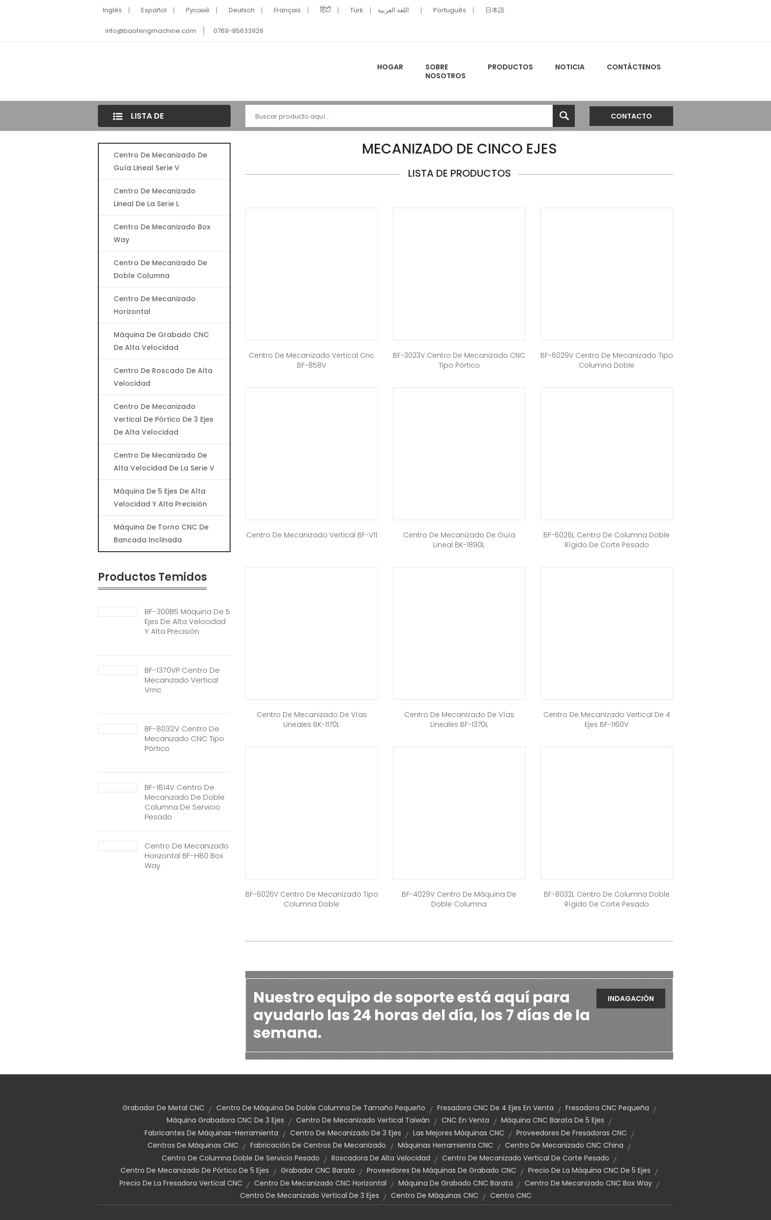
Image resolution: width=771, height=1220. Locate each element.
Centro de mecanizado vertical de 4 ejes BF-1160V (606, 719)
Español (154, 10)
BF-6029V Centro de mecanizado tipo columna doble (606, 360)
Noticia (570, 67)
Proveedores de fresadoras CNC (571, 1133)
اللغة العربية (393, 10)
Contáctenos (634, 67)
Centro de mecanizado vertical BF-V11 (311, 535)
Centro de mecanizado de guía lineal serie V (160, 161)
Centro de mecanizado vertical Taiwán (363, 1120)
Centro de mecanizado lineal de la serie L (155, 197)
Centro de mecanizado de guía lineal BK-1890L (459, 540)
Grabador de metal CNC (163, 1108)
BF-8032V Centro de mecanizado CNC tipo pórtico (184, 738)
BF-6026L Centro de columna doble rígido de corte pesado (606, 540)
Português (449, 10)
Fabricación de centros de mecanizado (318, 1145)
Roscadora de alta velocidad (380, 1158)
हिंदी (325, 10)
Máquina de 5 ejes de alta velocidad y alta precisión (160, 497)
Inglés (112, 10)
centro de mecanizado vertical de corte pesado (525, 1158)
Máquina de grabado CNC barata (455, 1183)
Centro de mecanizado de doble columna (160, 269)
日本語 (494, 10)
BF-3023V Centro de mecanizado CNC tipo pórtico (459, 360)
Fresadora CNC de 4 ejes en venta (495, 1108)
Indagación (631, 998)
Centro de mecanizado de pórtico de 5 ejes (194, 1170)
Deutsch (242, 10)
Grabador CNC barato (318, 1170)
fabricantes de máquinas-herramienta (211, 1133)
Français (287, 10)
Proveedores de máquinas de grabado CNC (441, 1170)
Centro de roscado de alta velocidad (163, 377)
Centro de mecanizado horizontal (155, 305)
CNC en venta (465, 1120)
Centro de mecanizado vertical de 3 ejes (309, 1195)
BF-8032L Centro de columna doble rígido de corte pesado (607, 899)
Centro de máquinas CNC (434, 1195)
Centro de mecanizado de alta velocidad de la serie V (164, 461)
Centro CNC (511, 1195)
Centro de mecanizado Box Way (162, 233)
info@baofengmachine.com (150, 30)
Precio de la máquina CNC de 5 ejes (589, 1170)
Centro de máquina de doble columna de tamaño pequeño (320, 1108)
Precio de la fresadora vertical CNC (180, 1183)
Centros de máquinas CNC (193, 1145)
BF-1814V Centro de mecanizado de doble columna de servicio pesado (185, 802)
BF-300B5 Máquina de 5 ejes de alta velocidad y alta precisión (187, 621)
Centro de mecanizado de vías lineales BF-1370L (459, 719)
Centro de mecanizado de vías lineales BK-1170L (312, 719)
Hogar (390, 67)
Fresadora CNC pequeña (607, 1108)
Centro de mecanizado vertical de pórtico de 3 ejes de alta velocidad (163, 419)
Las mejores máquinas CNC (458, 1133)
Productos (510, 67)
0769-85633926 (238, 30)
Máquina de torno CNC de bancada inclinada (161, 533)
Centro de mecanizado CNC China (564, 1145)
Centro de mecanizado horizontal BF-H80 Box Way (187, 856)
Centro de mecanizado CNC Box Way (588, 1183)
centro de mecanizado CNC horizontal (320, 1183)
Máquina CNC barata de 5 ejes (552, 1120)
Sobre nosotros (445, 71)
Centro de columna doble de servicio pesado (241, 1158)
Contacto (631, 116)
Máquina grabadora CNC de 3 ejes (225, 1120)
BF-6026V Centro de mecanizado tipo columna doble (311, 899)
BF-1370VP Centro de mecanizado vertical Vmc (182, 680)
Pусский (197, 10)
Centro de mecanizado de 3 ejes (345, 1133)
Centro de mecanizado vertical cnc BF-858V (311, 360)
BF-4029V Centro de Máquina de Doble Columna (459, 899)
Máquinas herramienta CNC (445, 1145)
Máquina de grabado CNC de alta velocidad (161, 341)
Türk (356, 10)
